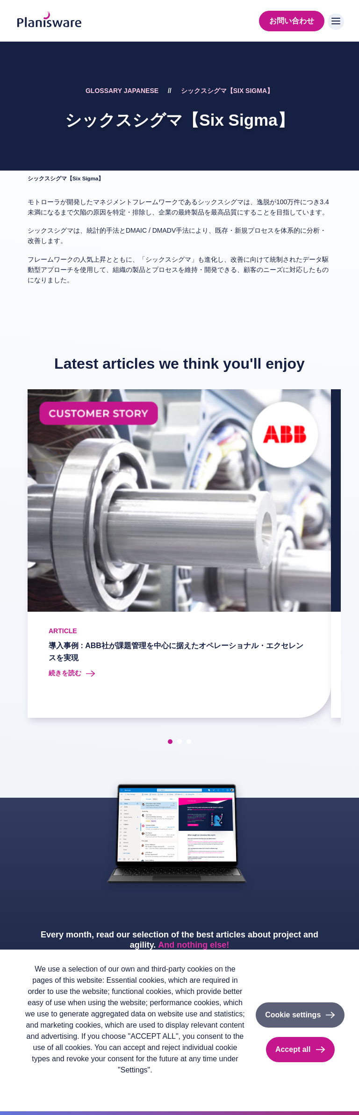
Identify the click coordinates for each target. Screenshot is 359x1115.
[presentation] (16, 555)
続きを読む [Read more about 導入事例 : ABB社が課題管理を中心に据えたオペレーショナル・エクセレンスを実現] (65, 673)
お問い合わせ (291, 21)
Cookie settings (293, 1015)
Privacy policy (43, 1085)
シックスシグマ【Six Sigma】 (227, 90)
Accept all (293, 1049)
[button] (170, 741)
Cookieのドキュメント (133, 1085)
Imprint (82, 1085)
